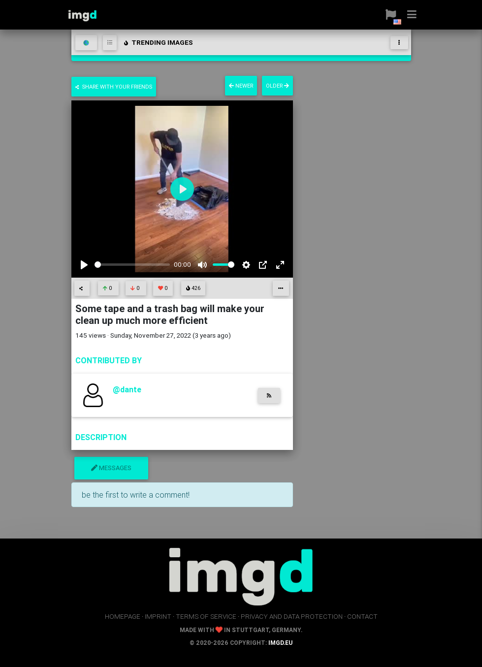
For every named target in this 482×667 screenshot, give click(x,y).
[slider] (132, 264)
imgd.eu (280, 642)
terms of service (206, 616)
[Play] (84, 265)
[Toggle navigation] (399, 42)
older (277, 85)
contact (362, 616)
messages (111, 468)
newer (241, 85)
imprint (158, 616)
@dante (127, 389)
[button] (386, 15)
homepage (122, 616)
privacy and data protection (292, 616)
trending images (158, 42)
